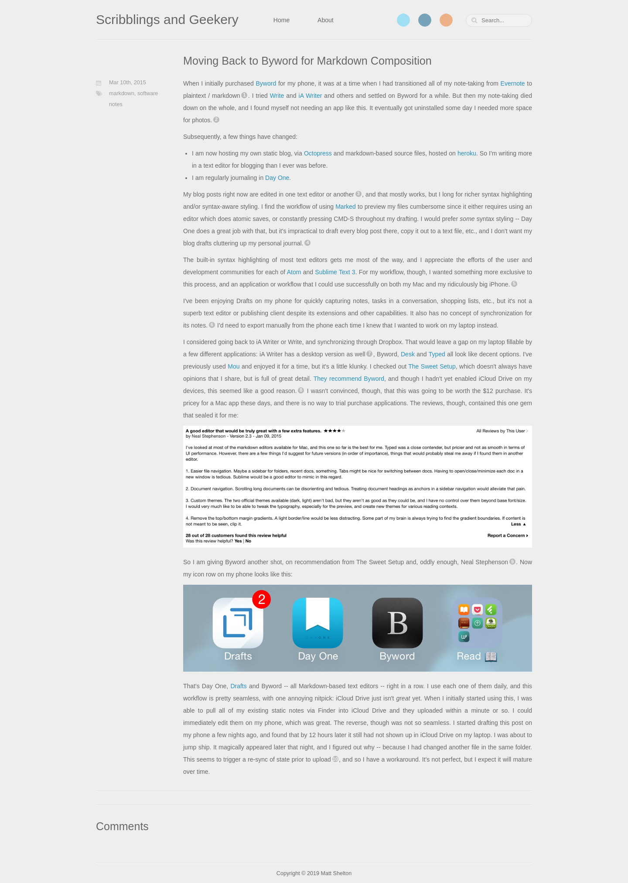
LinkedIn (424, 20)
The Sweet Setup (431, 366)
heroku (466, 153)
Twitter (403, 20)
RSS (446, 20)
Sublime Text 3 (335, 272)
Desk (408, 354)
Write (277, 95)
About (325, 20)
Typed (437, 354)
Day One (277, 177)
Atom (294, 272)
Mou (233, 366)
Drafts (238, 686)
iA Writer (310, 95)
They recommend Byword (349, 378)
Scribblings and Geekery (167, 19)
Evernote (513, 83)
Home (281, 20)
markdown (121, 93)
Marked (345, 206)
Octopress (318, 153)
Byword (266, 83)
